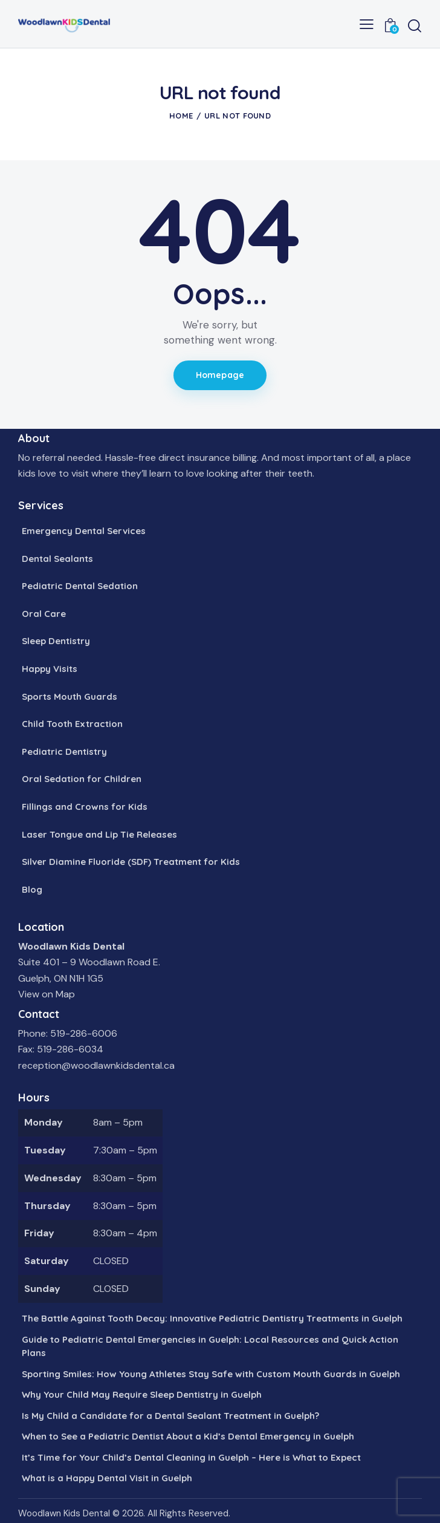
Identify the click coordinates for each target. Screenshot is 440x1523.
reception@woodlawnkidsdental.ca (96, 1065)
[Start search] (414, 25)
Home (181, 115)
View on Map (46, 994)
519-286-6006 (83, 1033)
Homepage (220, 375)
